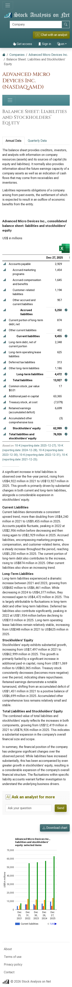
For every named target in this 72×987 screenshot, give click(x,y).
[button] (4, 264)
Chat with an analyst (51, 35)
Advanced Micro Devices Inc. (48, 55)
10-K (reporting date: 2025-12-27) (35, 445)
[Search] (36, 24)
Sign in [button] (44, 44)
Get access (22, 44)
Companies (17, 55)
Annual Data (13, 141)
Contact (9, 972)
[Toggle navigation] (7, 5)
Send (60, 808)
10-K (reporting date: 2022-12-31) (39, 454)
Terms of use (13, 957)
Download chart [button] (54, 828)
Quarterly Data (37, 141)
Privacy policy (13, 964)
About (8, 949)
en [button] (60, 44)
